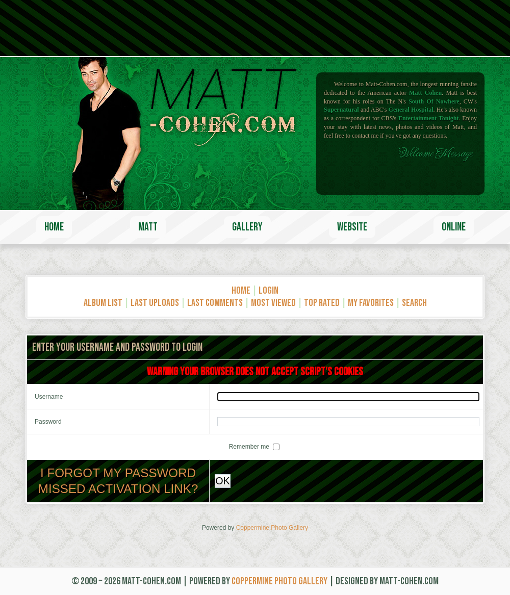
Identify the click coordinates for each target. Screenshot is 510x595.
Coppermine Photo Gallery (272, 527)
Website (352, 227)
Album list (103, 303)
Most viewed (273, 303)
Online (454, 227)
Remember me (250, 446)
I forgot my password (118, 473)
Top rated (322, 303)
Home (54, 227)
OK (222, 480)
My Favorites (371, 303)
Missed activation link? (118, 489)
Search (414, 303)
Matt (148, 227)
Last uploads (155, 303)
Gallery (247, 227)
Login (268, 290)
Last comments (215, 303)
